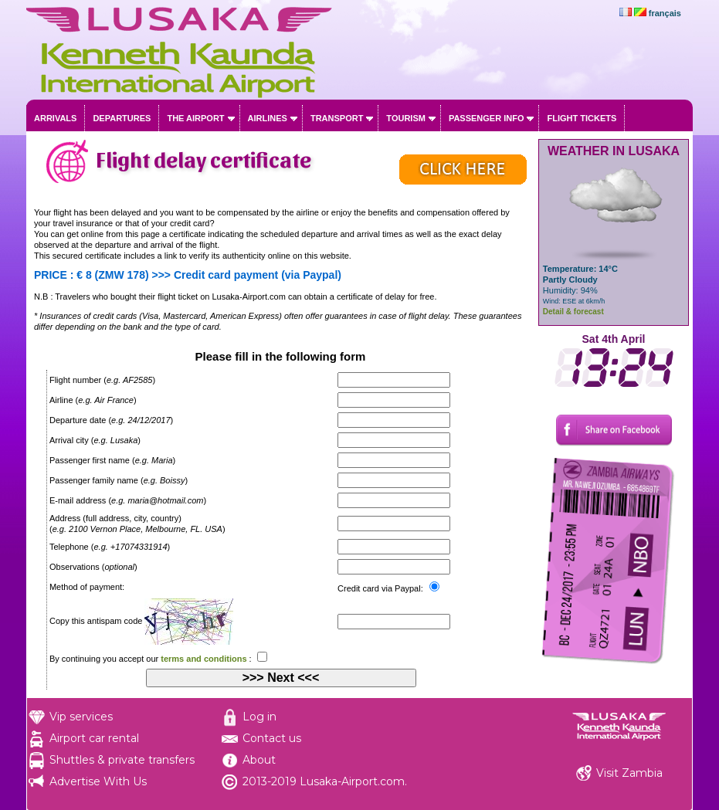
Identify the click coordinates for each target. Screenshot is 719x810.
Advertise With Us (98, 781)
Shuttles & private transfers (122, 760)
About (259, 760)
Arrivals (55, 118)
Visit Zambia (629, 773)
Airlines (267, 118)
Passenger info (486, 118)
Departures (122, 118)
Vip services (81, 717)
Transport (336, 118)
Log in (259, 717)
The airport (195, 118)
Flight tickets (581, 118)
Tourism (406, 118)
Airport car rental (94, 738)
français (665, 13)
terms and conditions (203, 658)
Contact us (271, 738)
